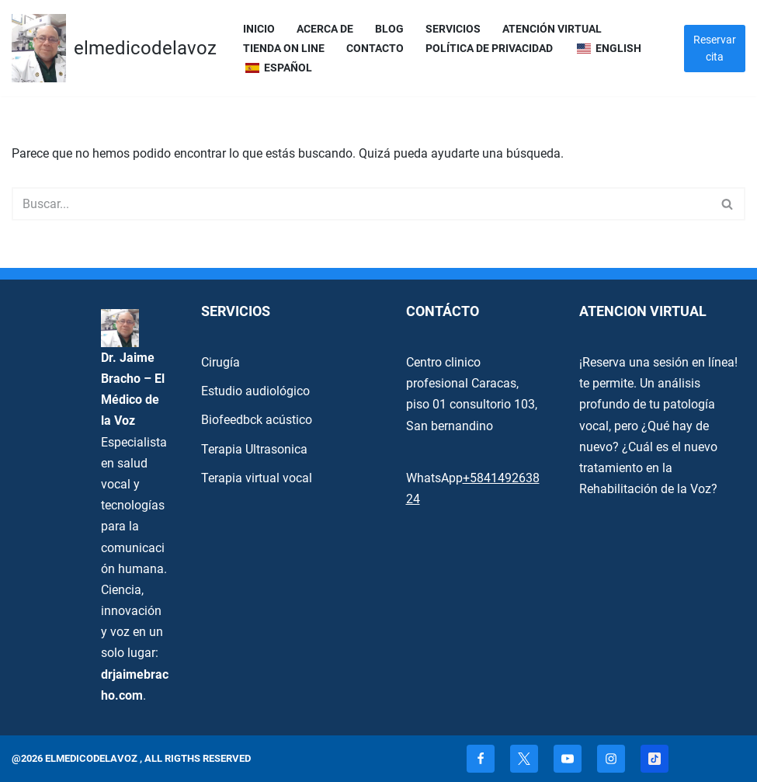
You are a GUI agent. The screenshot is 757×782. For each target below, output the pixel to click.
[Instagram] (611, 759)
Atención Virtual (552, 29)
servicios (453, 29)
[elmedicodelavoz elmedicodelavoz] (114, 48)
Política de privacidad (489, 48)
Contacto (375, 48)
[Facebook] (481, 759)
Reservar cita (714, 48)
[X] (524, 759)
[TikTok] (654, 759)
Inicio (259, 29)
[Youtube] (568, 759)
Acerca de (325, 29)
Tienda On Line (284, 48)
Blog (389, 29)
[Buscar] (361, 204)
